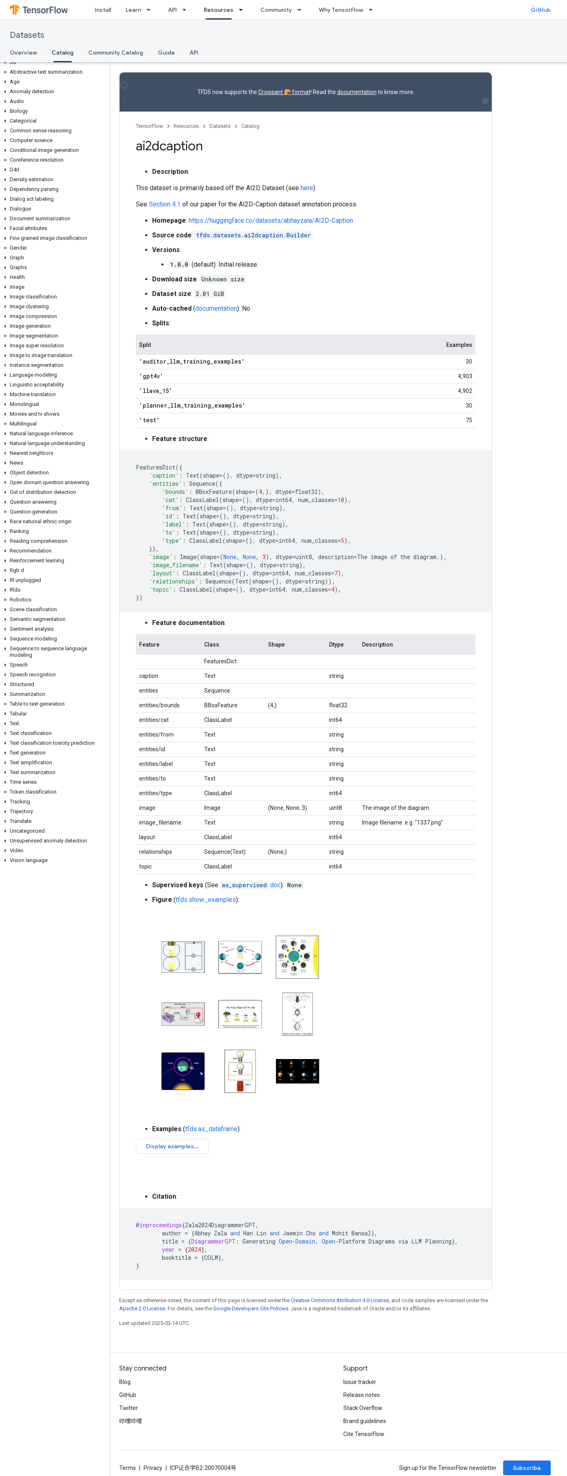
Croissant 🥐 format (284, 92)
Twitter (128, 1408)
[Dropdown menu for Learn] (151, 10)
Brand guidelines (364, 1421)
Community (276, 9)
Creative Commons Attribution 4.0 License (340, 1300)
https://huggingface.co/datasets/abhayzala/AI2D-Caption (271, 220)
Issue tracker (359, 1382)
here (307, 188)
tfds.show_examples (206, 900)
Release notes (361, 1395)
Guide (166, 52)
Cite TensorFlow (363, 1434)
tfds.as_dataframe (211, 1129)
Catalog (250, 126)
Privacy (153, 1468)
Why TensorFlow (341, 9)
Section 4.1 (165, 204)
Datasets (27, 35)
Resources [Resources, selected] (218, 9)
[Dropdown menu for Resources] (243, 10)
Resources (186, 126)
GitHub (541, 9)
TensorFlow (149, 126)
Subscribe (527, 1468)
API (172, 9)
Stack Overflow (362, 1408)
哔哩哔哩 (130, 1421)
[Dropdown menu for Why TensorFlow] (373, 10)
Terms (127, 1468)
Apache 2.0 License (142, 1308)
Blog (125, 1382)
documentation (357, 92)
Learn (133, 9)
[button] (53, 62)
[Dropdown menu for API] (186, 10)
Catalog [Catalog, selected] (63, 52)
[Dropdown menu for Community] (302, 10)
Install (103, 9)
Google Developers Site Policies (250, 1308)
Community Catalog (115, 52)
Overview (23, 52)
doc (250, 885)
